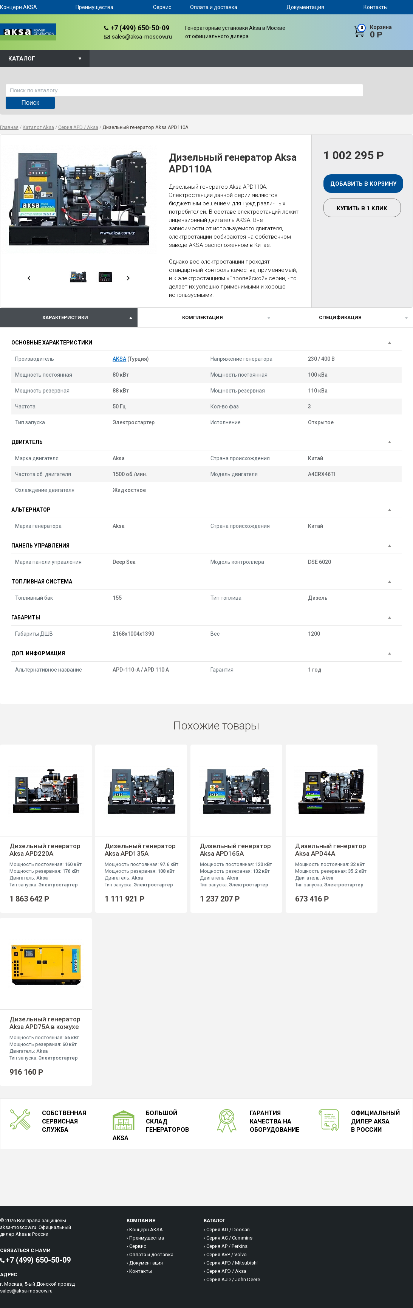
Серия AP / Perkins (226, 1246)
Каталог (21, 58)
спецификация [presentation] (340, 317)
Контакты (376, 7)
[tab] (69, 317)
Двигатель (27, 442)
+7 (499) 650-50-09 (139, 28)
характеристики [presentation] (65, 317)
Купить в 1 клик (362, 208)
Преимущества (94, 7)
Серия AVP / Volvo (226, 1254)
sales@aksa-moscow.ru (142, 36)
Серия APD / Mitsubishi (232, 1263)
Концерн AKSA (18, 7)
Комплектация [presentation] (202, 317)
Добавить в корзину (363, 183)
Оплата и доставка (213, 7)
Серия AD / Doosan (228, 1229)
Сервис (162, 7)
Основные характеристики (51, 343)
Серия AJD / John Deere (233, 1279)
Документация (305, 7)
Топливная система (41, 582)
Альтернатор (31, 510)
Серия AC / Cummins (229, 1238)
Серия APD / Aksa (226, 1271)
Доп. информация (38, 653)
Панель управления (40, 546)
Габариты (25, 617)
